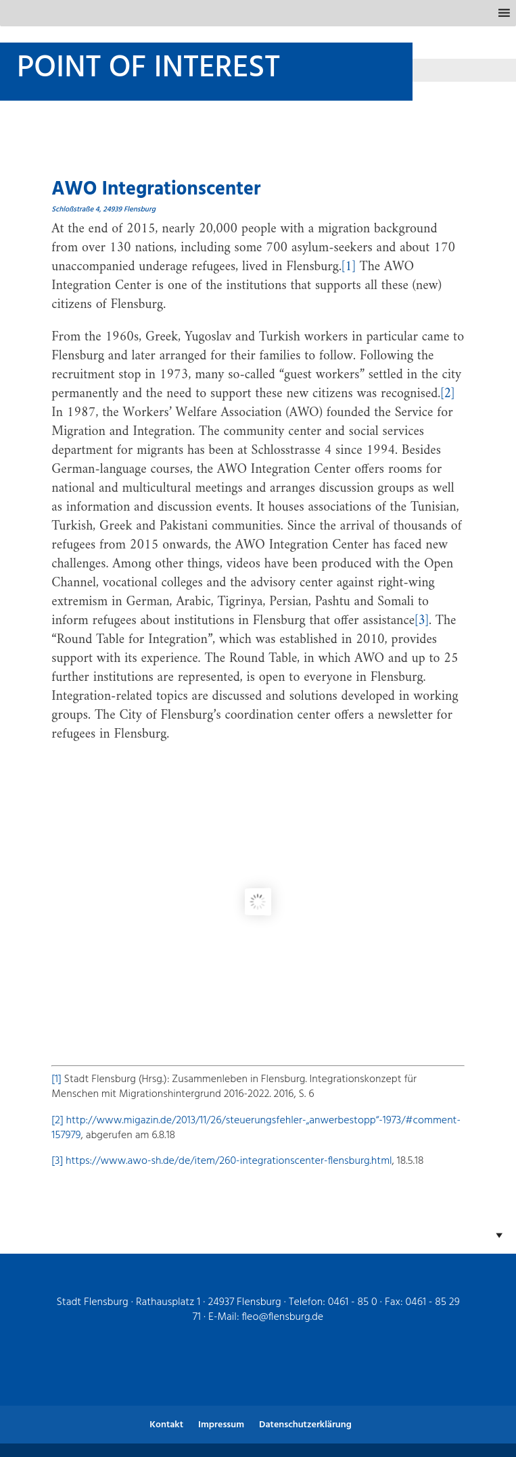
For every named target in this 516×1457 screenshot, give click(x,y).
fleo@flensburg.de (282, 1317)
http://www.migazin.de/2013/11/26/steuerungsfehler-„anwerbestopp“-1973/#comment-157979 (256, 1128)
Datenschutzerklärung (305, 1425)
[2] (447, 394)
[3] (422, 621)
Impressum (221, 1425)
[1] (349, 267)
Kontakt (166, 1425)
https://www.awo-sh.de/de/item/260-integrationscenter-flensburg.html (229, 1161)
